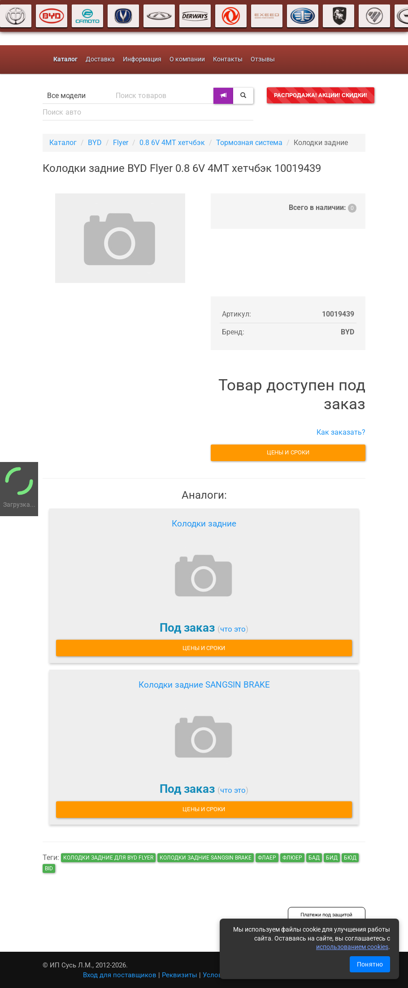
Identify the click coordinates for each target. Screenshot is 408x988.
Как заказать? (341, 432)
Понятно (370, 964)
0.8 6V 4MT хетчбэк (172, 142)
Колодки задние (204, 523)
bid (49, 868)
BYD (95, 142)
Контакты (228, 59)
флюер (292, 858)
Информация (142, 59)
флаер (267, 858)
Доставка (100, 59)
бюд (350, 858)
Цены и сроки (288, 452)
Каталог (63, 142)
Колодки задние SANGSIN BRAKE (204, 685)
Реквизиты (179, 975)
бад (314, 858)
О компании (187, 59)
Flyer (120, 142)
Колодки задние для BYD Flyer (108, 858)
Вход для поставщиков (119, 975)
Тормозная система (249, 142)
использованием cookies (352, 946)
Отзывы (263, 59)
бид (332, 858)
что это (233, 628)
